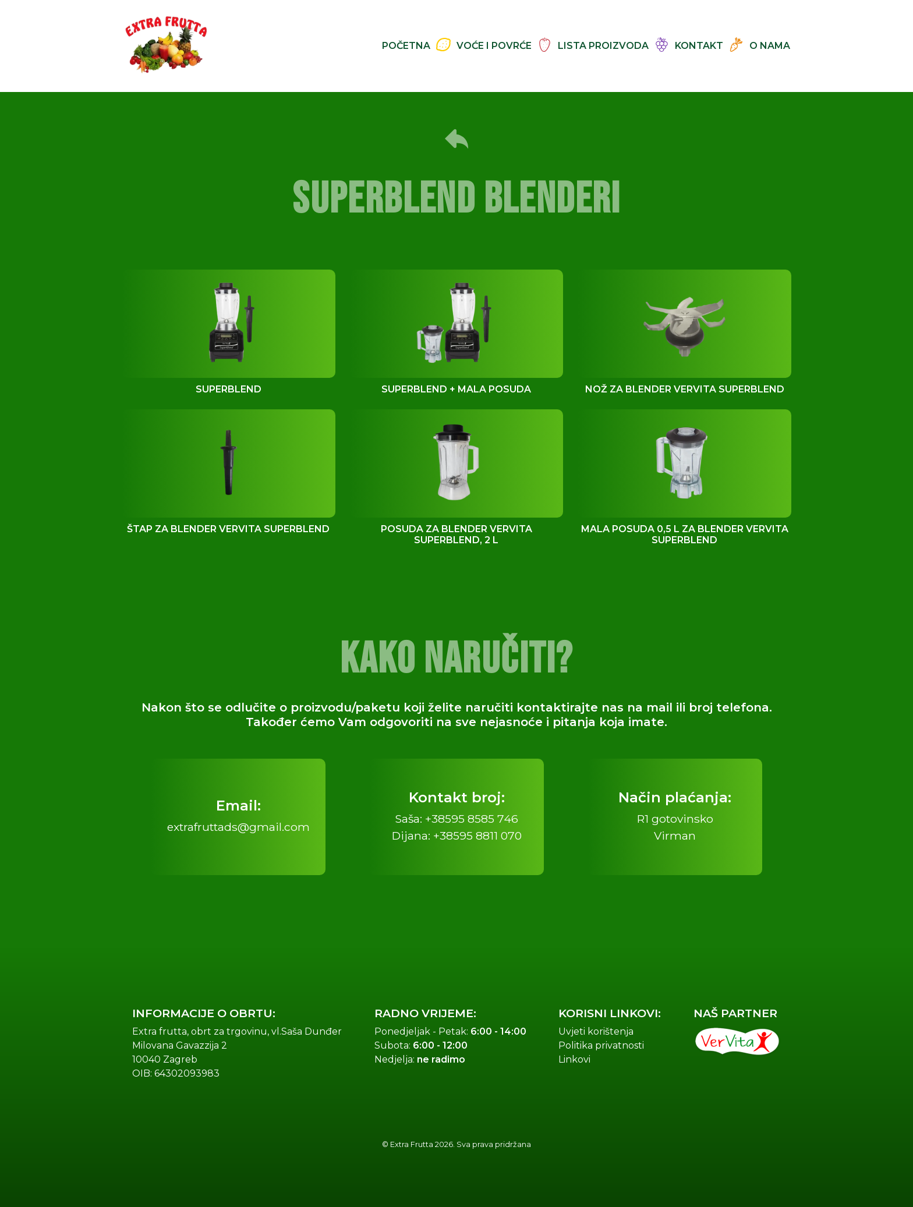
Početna (406, 45)
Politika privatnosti (601, 1045)
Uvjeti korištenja (596, 1031)
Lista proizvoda (603, 45)
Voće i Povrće (494, 45)
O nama (769, 45)
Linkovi (574, 1059)
